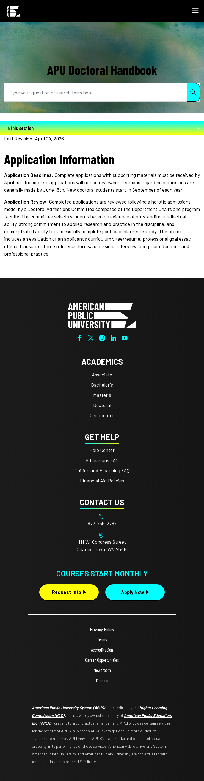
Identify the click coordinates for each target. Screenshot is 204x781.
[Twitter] (91, 337)
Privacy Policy (102, 629)
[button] (195, 11)
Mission (102, 680)
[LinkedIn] (113, 337)
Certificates (102, 415)
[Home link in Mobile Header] (13, 11)
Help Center (102, 450)
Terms (102, 639)
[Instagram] (102, 337)
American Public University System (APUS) (68, 707)
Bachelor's (102, 385)
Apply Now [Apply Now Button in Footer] (132, 592)
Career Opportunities (102, 660)
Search (193, 92)
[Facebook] (79, 337)
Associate (102, 374)
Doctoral (102, 405)
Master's (102, 395)
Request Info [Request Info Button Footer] (66, 592)
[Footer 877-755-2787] (102, 523)
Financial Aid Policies (102, 481)
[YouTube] (125, 337)
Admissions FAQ (102, 460)
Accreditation (102, 650)
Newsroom (102, 670)
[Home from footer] (102, 315)
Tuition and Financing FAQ (102, 470)
